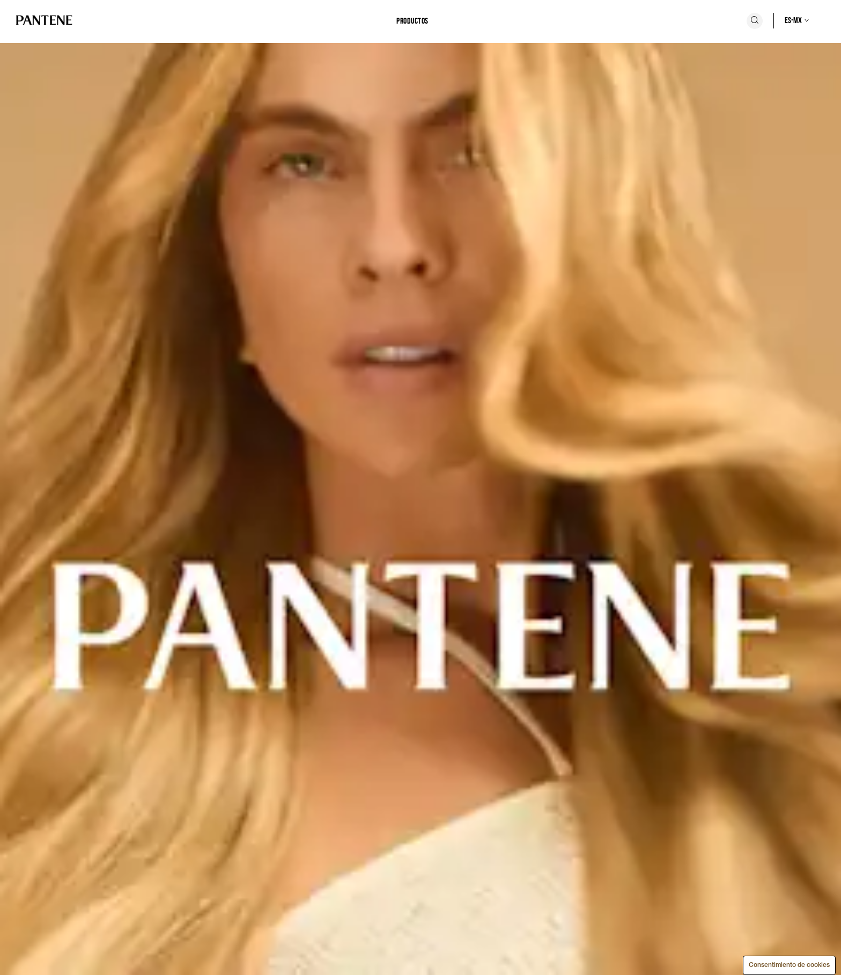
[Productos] (412, 21)
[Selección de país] (786, 20)
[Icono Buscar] (755, 21)
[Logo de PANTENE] (44, 21)
